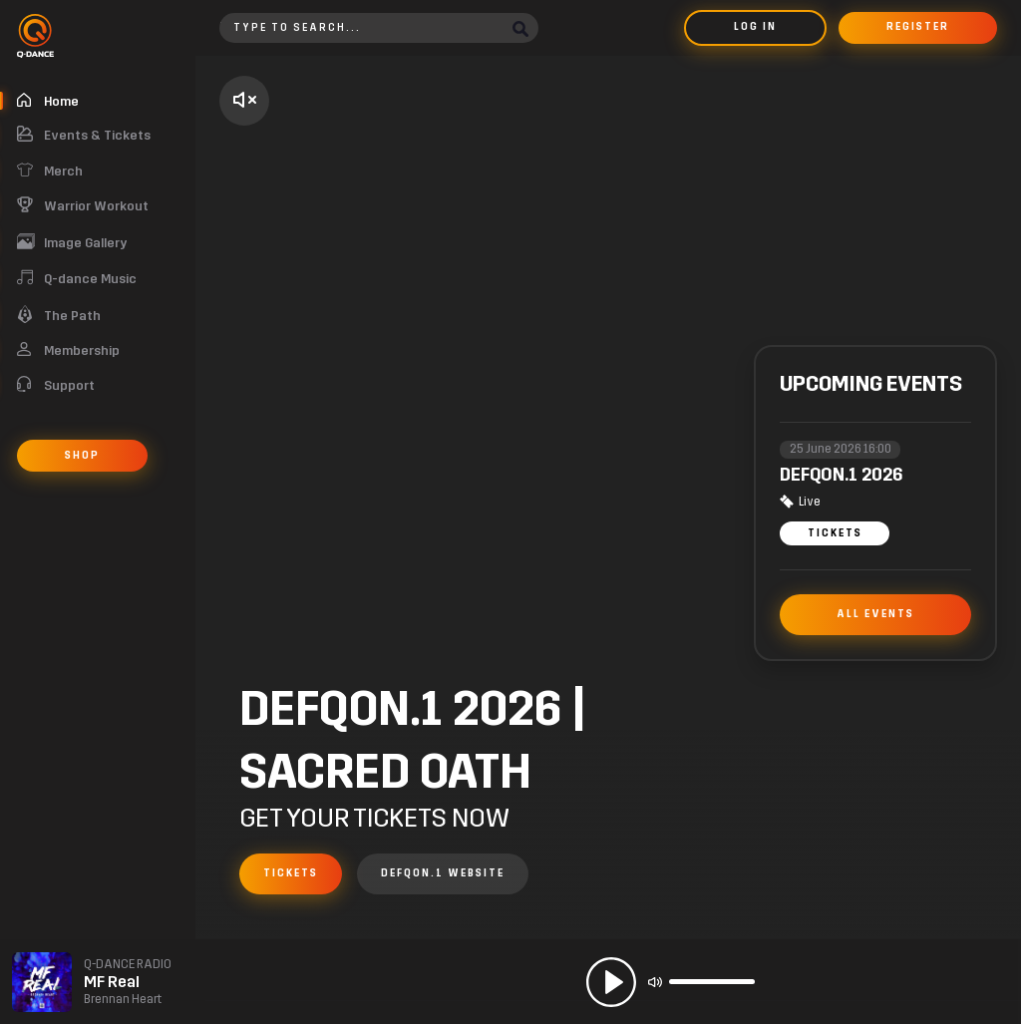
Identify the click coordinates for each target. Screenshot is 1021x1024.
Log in (755, 27)
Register (917, 27)
